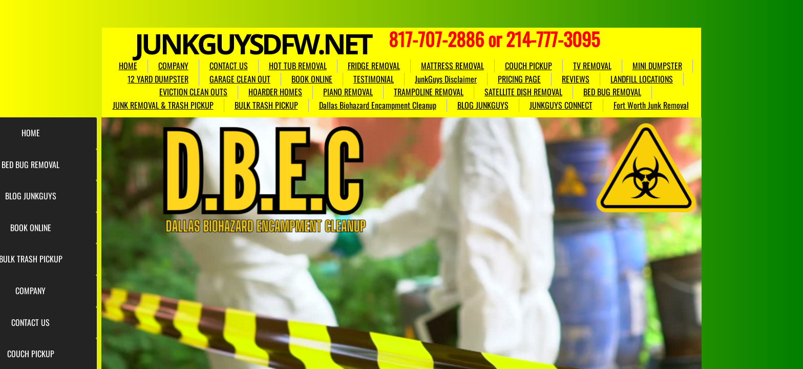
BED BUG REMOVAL (612, 92)
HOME (128, 65)
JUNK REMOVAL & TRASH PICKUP (163, 105)
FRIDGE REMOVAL (374, 65)
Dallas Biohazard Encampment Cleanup (377, 105)
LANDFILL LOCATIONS (641, 79)
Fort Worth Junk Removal (651, 105)
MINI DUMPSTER (657, 65)
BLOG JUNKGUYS (483, 105)
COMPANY (173, 65)
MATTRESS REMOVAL (452, 65)
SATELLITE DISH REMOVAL (523, 92)
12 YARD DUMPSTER (158, 79)
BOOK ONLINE (311, 79)
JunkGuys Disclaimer (446, 79)
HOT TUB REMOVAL (298, 65)
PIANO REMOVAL (348, 92)
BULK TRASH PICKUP (266, 105)
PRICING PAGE (519, 79)
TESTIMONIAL (373, 79)
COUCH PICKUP (528, 65)
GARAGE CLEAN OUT (239, 79)
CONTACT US (228, 65)
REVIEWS (575, 79)
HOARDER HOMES (275, 92)
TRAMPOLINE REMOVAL (428, 92)
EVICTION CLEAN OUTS (193, 92)
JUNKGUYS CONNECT (561, 105)
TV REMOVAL (592, 65)
